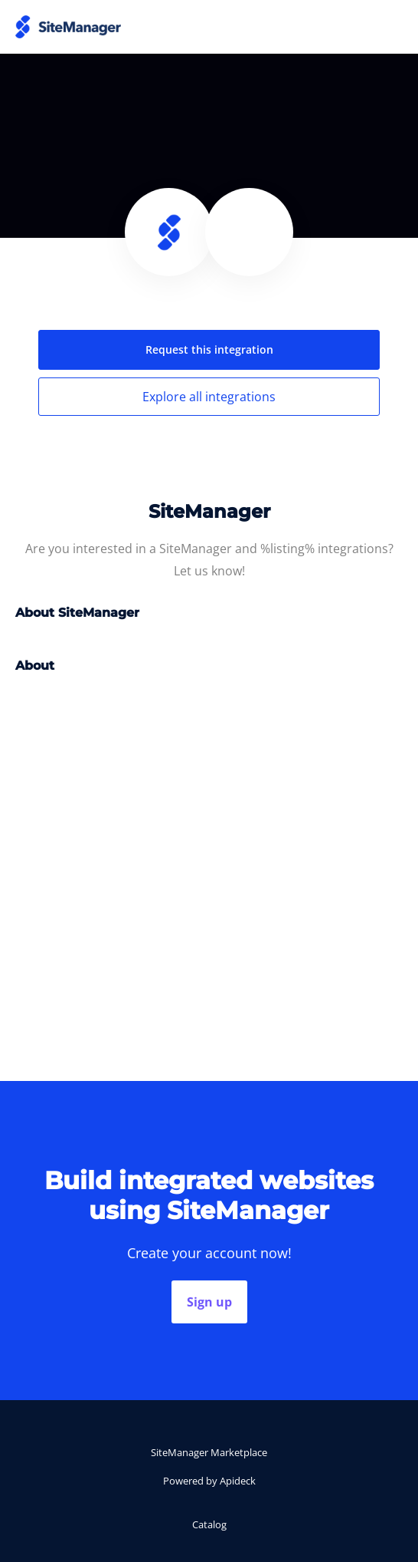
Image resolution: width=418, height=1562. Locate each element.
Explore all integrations (209, 396)
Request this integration (209, 349)
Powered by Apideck (209, 1481)
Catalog (209, 1524)
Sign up (209, 1301)
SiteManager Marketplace (209, 1452)
